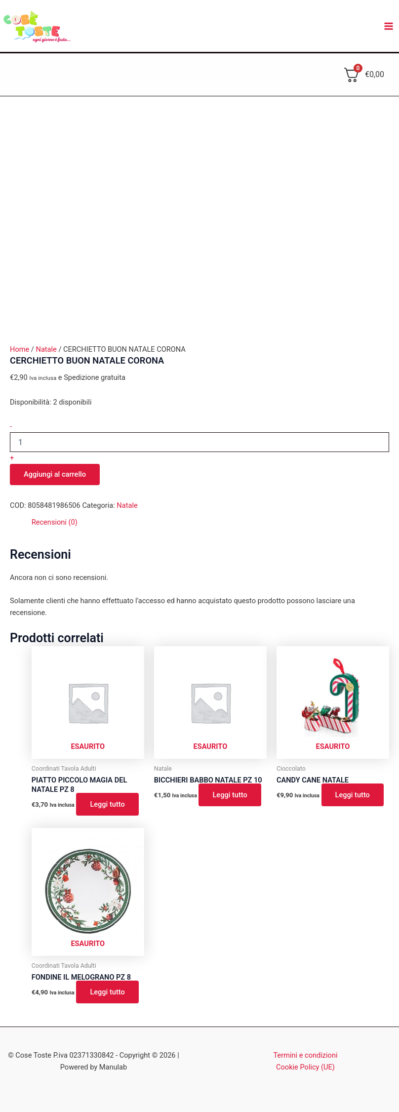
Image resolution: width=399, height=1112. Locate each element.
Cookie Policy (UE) (305, 1067)
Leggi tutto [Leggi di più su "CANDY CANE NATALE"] (352, 794)
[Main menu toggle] (388, 26)
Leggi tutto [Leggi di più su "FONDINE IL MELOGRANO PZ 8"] (107, 992)
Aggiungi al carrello (55, 474)
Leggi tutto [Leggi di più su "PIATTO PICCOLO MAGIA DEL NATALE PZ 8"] (107, 804)
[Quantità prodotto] (199, 442)
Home (19, 349)
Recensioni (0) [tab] (55, 522)
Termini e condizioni (306, 1055)
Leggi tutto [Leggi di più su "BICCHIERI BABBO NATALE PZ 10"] (229, 794)
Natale (46, 349)
